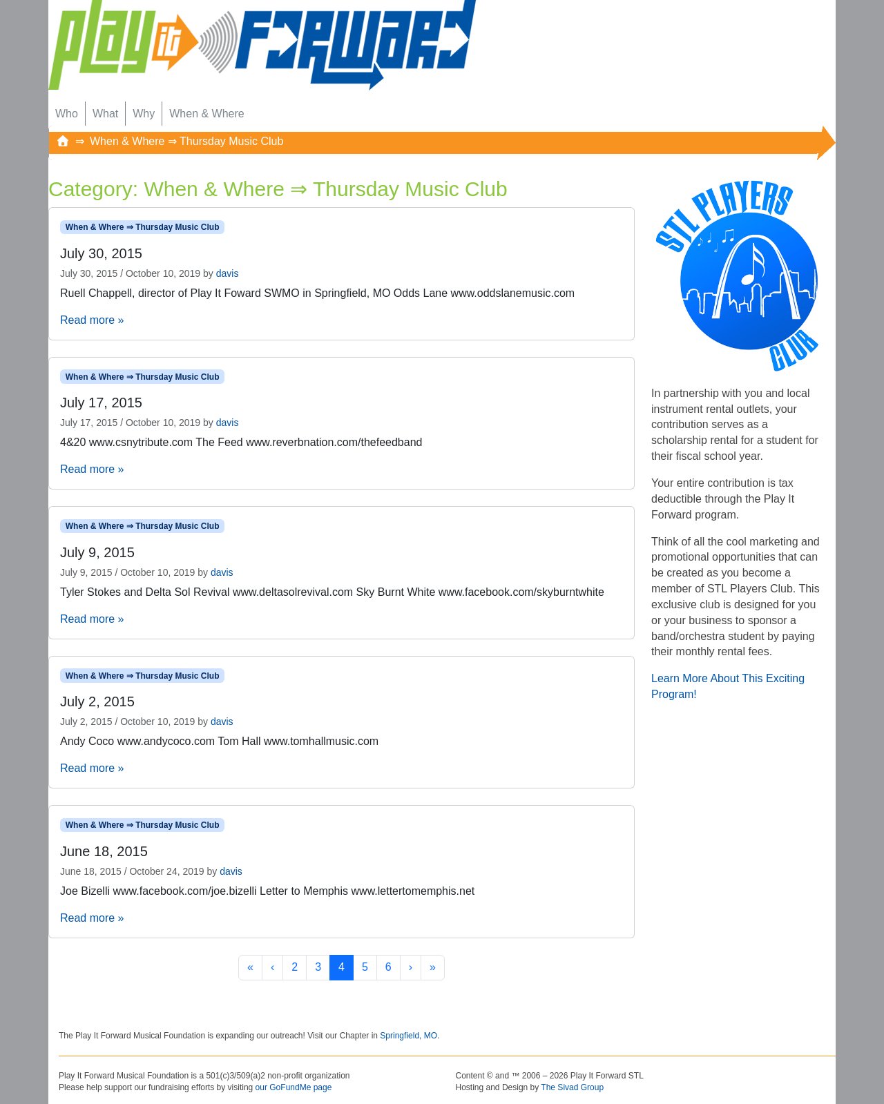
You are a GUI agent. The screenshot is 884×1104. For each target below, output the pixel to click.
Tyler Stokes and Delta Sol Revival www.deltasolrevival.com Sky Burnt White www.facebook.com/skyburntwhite (332, 592)
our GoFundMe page (294, 1087)
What (105, 113)
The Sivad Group (572, 1087)
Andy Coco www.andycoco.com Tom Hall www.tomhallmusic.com (219, 741)
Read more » (92, 320)
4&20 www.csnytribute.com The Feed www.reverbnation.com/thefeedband (241, 442)
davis (227, 273)
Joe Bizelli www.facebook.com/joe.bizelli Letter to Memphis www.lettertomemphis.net (267, 891)
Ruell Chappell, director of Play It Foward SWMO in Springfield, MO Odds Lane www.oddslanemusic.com (317, 293)
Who (66, 113)
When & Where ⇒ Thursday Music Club (143, 227)
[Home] (63, 141)
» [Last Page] (433, 967)
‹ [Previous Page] (272, 967)
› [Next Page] (410, 967)
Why (144, 113)
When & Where (206, 113)
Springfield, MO (408, 1035)
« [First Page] (250, 967)
